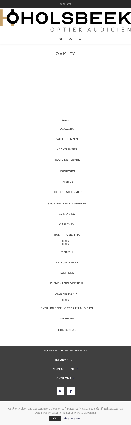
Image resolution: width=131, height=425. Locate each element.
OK (55, 418)
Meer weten (71, 418)
